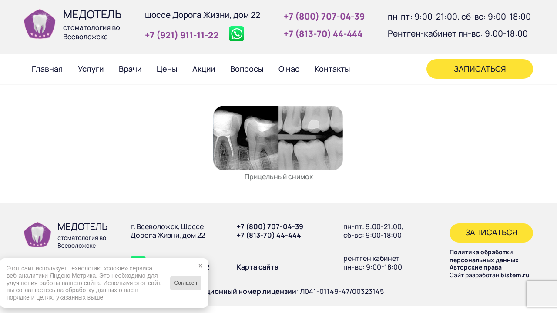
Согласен (185, 283)
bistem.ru (515, 275)
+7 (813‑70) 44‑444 (323, 34)
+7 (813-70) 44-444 (269, 235)
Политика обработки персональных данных (484, 256)
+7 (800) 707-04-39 (270, 226)
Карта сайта (257, 267)
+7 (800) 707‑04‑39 (324, 16)
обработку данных (92, 289)
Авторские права (476, 267)
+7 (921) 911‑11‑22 (181, 35)
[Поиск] (369, 68)
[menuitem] (47, 68)
